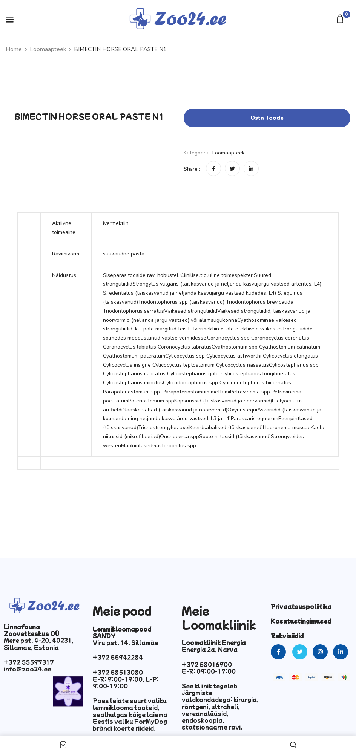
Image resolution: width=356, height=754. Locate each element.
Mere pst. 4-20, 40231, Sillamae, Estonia (39, 643)
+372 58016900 (207, 664)
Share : (192, 169)
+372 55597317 (29, 662)
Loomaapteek (48, 49)
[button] (341, 19)
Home (14, 49)
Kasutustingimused (301, 621)
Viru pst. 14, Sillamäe (125, 642)
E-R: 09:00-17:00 (209, 671)
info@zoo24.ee (27, 669)
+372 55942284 (118, 657)
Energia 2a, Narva (210, 649)
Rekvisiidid (287, 635)
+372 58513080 (118, 672)
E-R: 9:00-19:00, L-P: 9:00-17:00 (126, 682)
